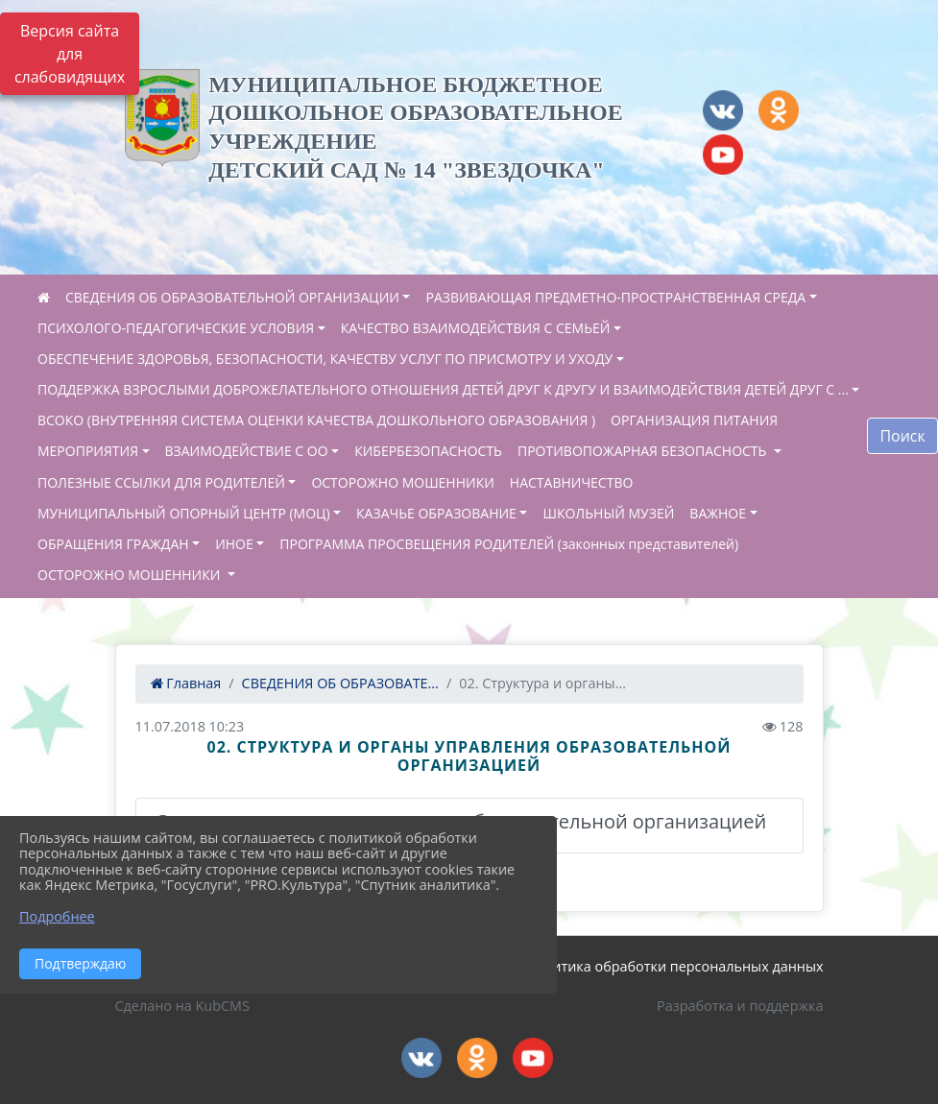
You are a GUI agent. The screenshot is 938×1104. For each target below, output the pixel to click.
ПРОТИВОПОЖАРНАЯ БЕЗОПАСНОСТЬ (643, 451)
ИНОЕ (234, 544)
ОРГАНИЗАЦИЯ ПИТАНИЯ (694, 420)
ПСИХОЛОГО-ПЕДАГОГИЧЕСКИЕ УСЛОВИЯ (175, 328)
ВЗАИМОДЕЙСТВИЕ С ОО (246, 451)
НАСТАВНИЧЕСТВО (572, 482)
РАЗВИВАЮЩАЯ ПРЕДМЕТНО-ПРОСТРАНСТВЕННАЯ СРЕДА (615, 297)
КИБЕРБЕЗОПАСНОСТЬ (428, 451)
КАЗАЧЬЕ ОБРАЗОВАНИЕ (436, 513)
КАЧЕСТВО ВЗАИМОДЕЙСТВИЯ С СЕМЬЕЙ (476, 328)
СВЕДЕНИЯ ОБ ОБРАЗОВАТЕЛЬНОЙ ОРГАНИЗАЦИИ (232, 297)
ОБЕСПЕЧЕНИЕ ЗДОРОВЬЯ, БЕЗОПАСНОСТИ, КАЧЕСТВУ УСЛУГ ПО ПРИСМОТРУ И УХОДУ (325, 358)
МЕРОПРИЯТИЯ (87, 451)
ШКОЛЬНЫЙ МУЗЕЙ (608, 513)
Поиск (902, 435)
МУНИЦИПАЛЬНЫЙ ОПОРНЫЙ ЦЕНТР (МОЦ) (183, 513)
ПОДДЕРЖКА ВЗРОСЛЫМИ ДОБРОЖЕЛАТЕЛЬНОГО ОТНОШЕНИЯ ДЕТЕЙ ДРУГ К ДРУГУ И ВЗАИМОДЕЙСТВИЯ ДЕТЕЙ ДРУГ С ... (443, 389)
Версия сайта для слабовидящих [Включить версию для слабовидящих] (69, 53)
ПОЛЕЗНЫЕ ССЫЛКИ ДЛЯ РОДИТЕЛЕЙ (161, 482)
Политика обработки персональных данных (675, 966)
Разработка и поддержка (740, 1005)
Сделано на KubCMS (182, 1005)
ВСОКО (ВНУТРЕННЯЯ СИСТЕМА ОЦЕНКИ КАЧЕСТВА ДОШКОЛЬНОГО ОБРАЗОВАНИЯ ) (316, 420)
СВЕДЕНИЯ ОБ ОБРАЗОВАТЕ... (340, 683)
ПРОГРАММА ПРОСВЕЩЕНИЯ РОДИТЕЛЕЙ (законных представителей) (508, 544)
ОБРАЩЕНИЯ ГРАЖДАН (113, 544)
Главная (186, 683)
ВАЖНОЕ (717, 513)
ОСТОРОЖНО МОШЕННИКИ (402, 482)
